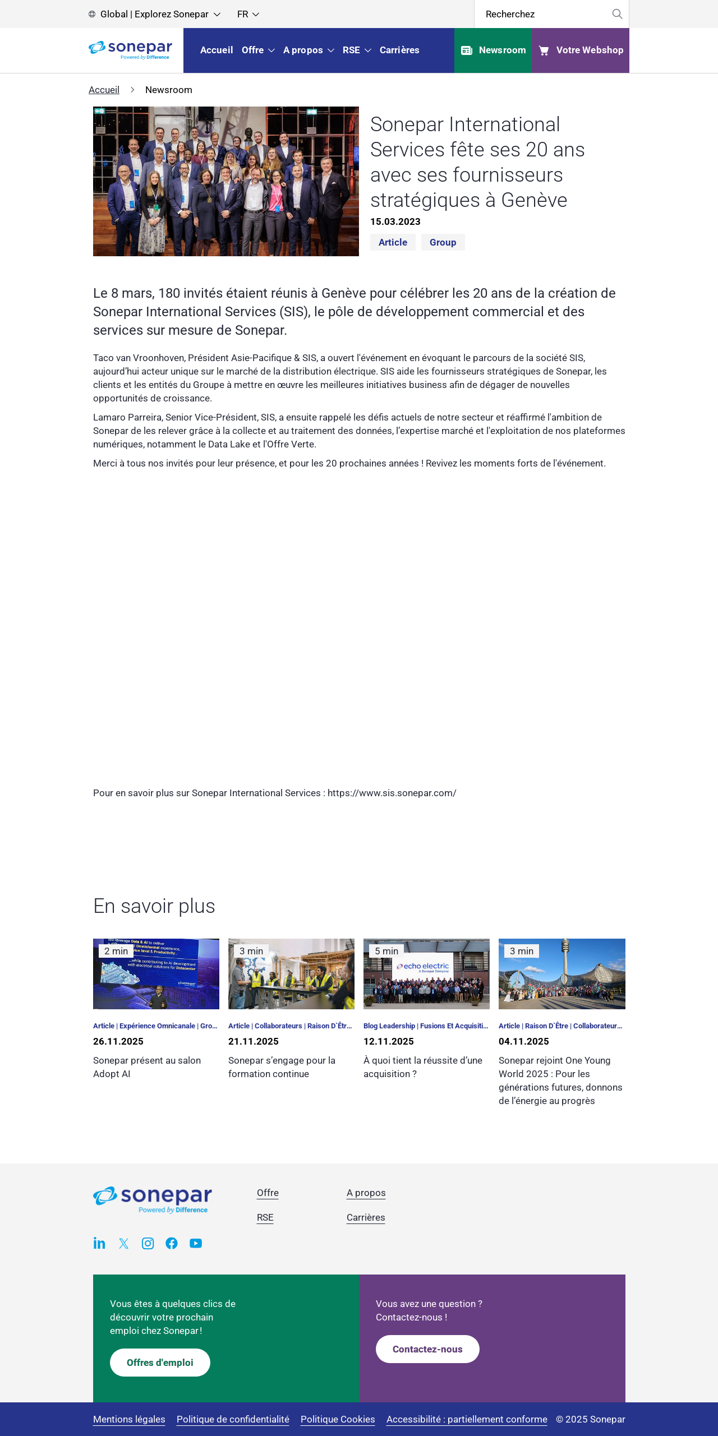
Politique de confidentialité (233, 1419)
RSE (265, 1217)
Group (443, 242)
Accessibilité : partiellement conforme (466, 1419)
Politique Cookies (338, 1419)
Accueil (104, 89)
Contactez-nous (428, 1349)
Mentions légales (129, 1419)
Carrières (366, 1217)
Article (393, 242)
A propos (366, 1192)
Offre (268, 1192)
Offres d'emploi (160, 1362)
